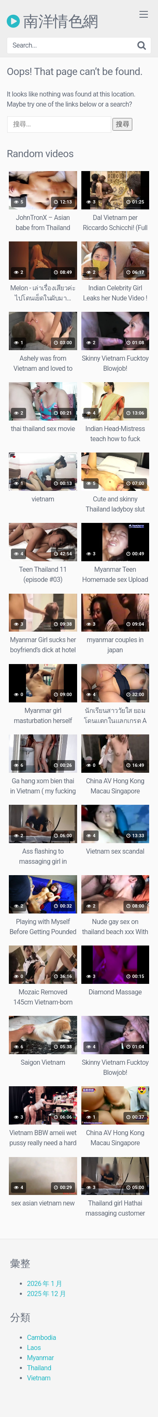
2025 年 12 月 (46, 1294)
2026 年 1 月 (44, 1284)
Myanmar (40, 1358)
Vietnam (39, 1378)
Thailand (39, 1368)
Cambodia (41, 1338)
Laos (34, 1348)
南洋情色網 (52, 21)
